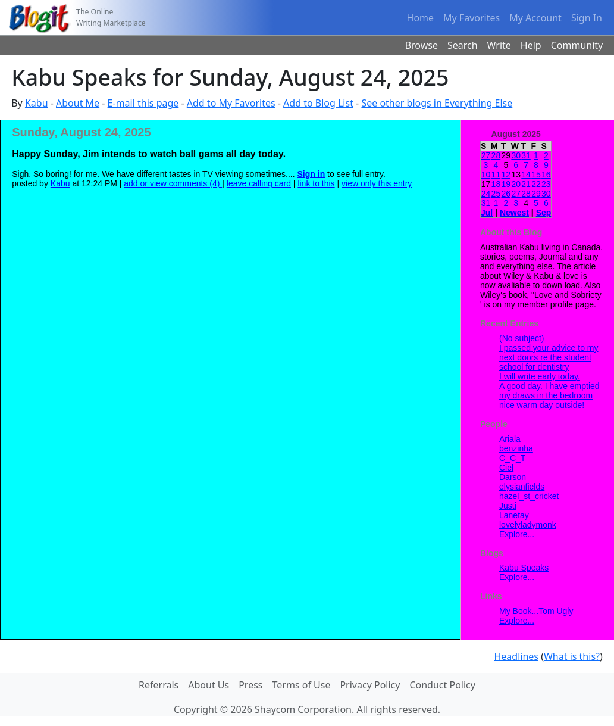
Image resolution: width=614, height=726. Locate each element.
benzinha (516, 448)
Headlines (516, 656)
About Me (77, 103)
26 (505, 193)
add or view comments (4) (173, 183)
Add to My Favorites (231, 103)
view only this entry (377, 183)
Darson (512, 477)
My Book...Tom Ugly (536, 611)
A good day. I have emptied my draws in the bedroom (549, 390)
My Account (535, 17)
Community (577, 45)
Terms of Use (301, 684)
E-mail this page (143, 103)
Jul (487, 212)
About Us (208, 684)
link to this (315, 183)
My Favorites (471, 17)
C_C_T (512, 458)
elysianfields (521, 486)
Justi (507, 505)
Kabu (36, 103)
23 (546, 184)
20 (516, 184)
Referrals (158, 684)
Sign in (311, 174)
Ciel (506, 467)
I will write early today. (539, 376)
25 (496, 193)
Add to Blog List (318, 103)
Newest (514, 212)
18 (496, 184)
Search (462, 45)
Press (250, 684)
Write (499, 45)
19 (505, 184)
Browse (421, 45)
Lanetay (514, 515)
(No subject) (521, 338)
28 (496, 155)
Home (420, 17)
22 (536, 184)
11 (496, 174)
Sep (544, 212)
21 (526, 184)
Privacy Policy (370, 684)
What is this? (572, 656)
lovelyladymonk (527, 524)
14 (526, 174)
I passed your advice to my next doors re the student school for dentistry (549, 357)
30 (516, 155)
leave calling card (259, 183)
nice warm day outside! (541, 405)
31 (526, 155)
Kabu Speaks (524, 567)
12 (505, 174)
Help (531, 45)
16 (546, 174)
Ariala (510, 439)
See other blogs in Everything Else (436, 103)
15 (536, 174)
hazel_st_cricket (529, 496)
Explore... (516, 534)
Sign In (586, 17)
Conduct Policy (442, 684)
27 (486, 155)
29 (536, 193)
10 (486, 174)
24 (486, 193)
